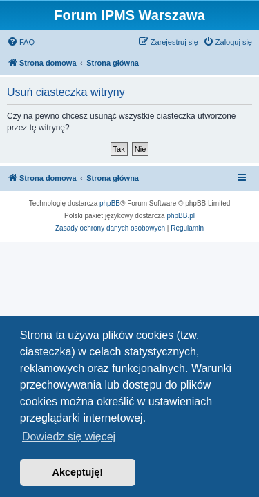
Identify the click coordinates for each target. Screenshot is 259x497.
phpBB (109, 203)
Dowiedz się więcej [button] (68, 436)
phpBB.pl (180, 216)
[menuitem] (21, 42)
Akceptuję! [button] (78, 472)
